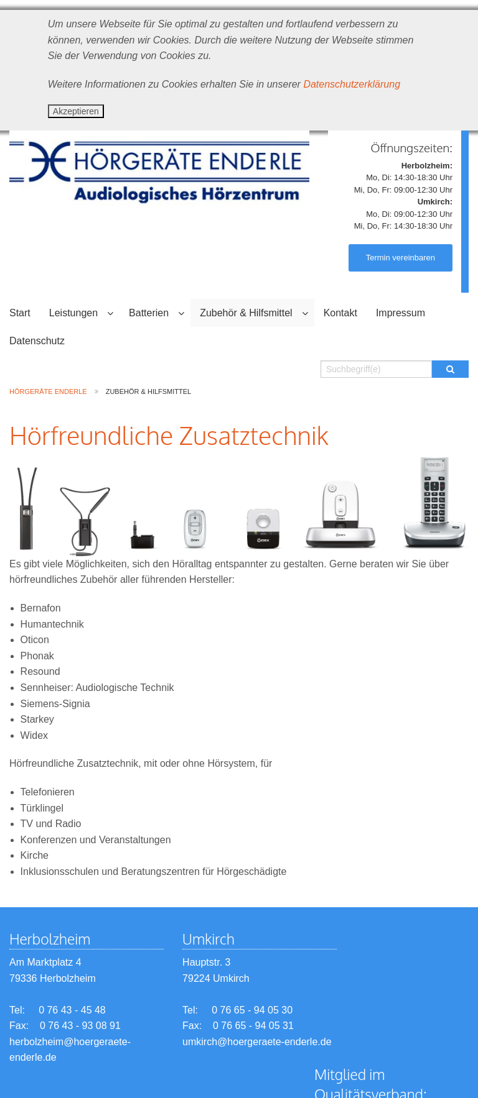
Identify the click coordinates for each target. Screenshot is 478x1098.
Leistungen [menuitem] (73, 313)
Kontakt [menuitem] (340, 313)
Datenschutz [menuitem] (37, 341)
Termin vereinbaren (400, 257)
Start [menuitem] (19, 313)
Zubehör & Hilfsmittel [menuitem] (246, 313)
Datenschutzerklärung (351, 84)
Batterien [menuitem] (149, 313)
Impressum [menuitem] (400, 313)
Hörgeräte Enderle (48, 391)
